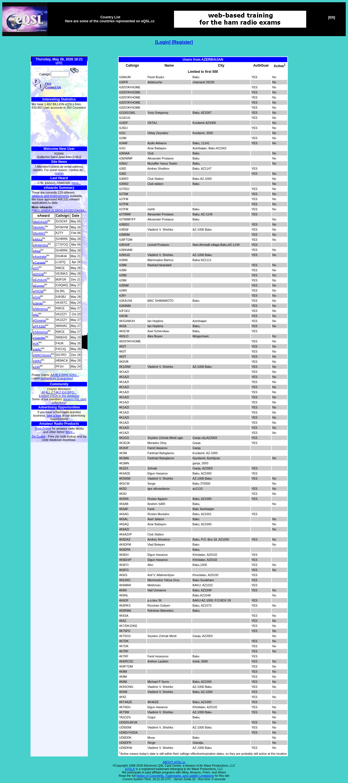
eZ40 (36, 366)
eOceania (39, 320)
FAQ (48, 84)
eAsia (37, 250)
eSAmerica (40, 332)
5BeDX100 (40, 221)
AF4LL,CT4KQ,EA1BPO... (59, 392)
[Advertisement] (59, 128)
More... (70, 432)
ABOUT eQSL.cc (174, 762)
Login (163, 42)
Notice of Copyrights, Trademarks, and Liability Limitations (175, 775)
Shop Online (42, 428)
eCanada (39, 262)
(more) (59, 173)
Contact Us (53, 87)
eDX (36, 268)
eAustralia (39, 256)
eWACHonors (42, 355)
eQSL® (130, 769)
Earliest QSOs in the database (59, 395)
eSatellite (39, 337)
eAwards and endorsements (50, 196)
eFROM (38, 291)
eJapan (38, 303)
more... (76, 183)
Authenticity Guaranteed (56, 378)
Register (182, 42)
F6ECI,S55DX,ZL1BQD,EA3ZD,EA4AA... (59, 210)
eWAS (37, 361)
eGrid (36, 297)
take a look (54, 415)
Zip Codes (38, 436)
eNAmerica (40, 308)
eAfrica (37, 239)
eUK (36, 343)
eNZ (36, 314)
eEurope (38, 285)
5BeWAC (39, 227)
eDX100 (38, 273)
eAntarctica (40, 245)
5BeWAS (39, 233)
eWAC (37, 349)
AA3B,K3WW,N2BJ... (64, 375)
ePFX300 (39, 326)
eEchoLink (40, 279)
